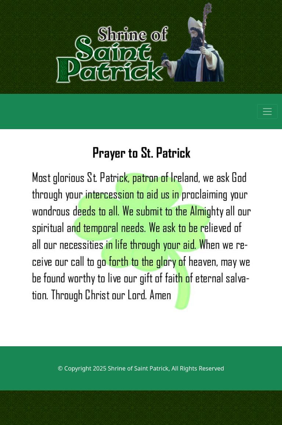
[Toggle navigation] (267, 111)
